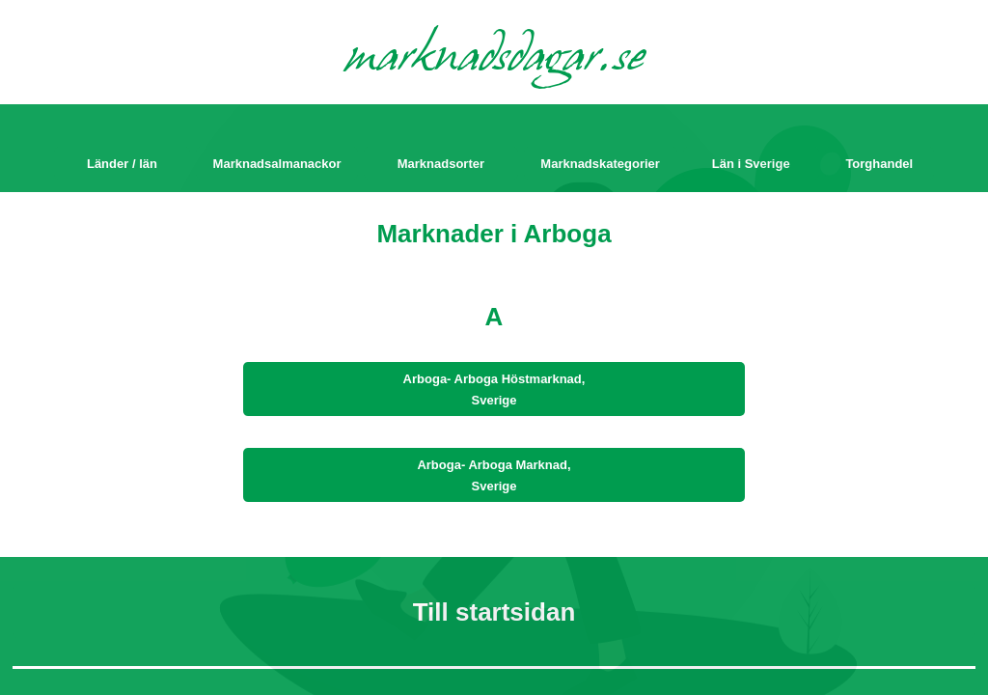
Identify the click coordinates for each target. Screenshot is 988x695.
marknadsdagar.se (494, 60)
